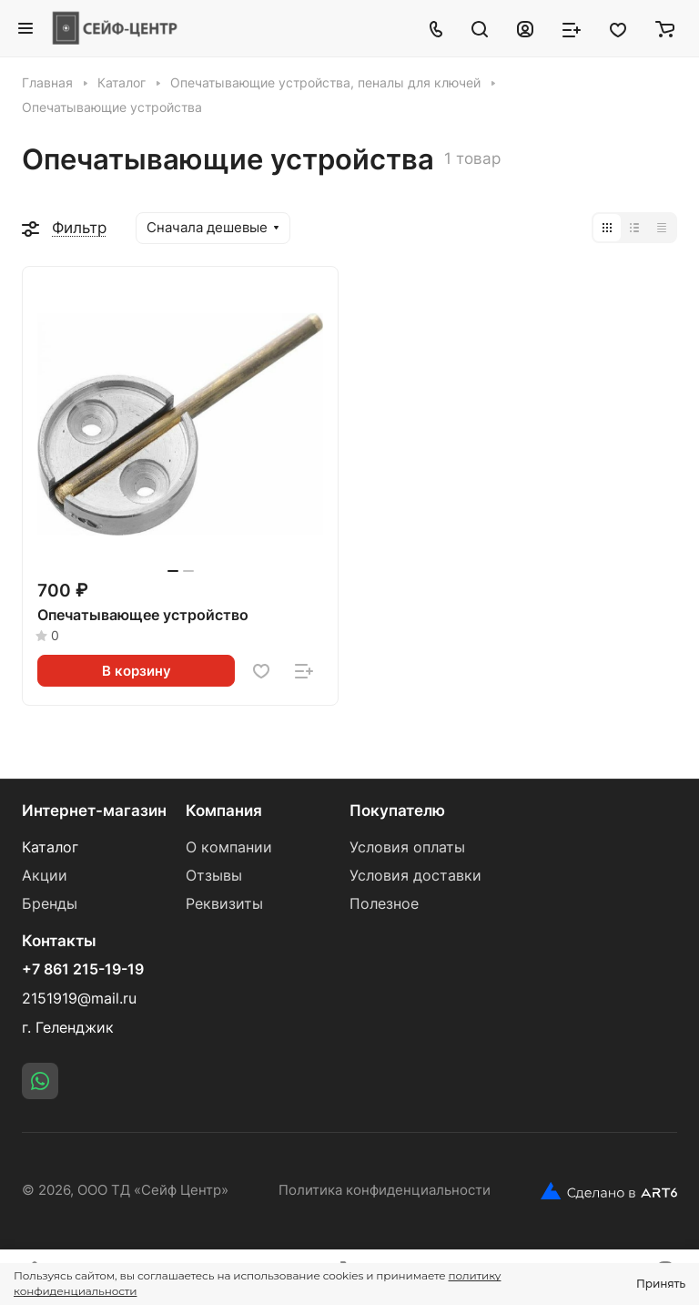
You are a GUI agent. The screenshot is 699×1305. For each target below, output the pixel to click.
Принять (660, 1283)
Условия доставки (415, 875)
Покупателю (397, 810)
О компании (229, 847)
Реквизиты (224, 903)
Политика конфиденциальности (385, 1190)
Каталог (50, 847)
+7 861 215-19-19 (83, 970)
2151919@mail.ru (79, 998)
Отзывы (214, 875)
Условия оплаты (407, 847)
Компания (224, 810)
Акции (44, 875)
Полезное (384, 903)
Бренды (49, 903)
